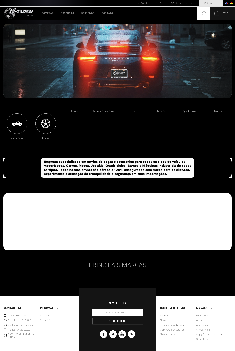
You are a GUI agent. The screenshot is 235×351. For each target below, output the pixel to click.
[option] (17, 128)
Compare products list (185, 3)
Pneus (74, 111)
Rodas (45, 138)
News (163, 320)
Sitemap (44, 315)
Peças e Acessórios (103, 111)
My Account (202, 315)
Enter (162, 3)
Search (164, 315)
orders (199, 320)
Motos (132, 111)
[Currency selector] (211, 3)
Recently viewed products (173, 325)
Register (144, 3)
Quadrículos (189, 111)
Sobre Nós (45, 320)
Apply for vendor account (209, 334)
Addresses (202, 325)
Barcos (218, 111)
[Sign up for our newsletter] (117, 312)
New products (167, 334)
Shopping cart (203, 329)
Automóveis (16, 138)
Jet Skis (161, 111)
